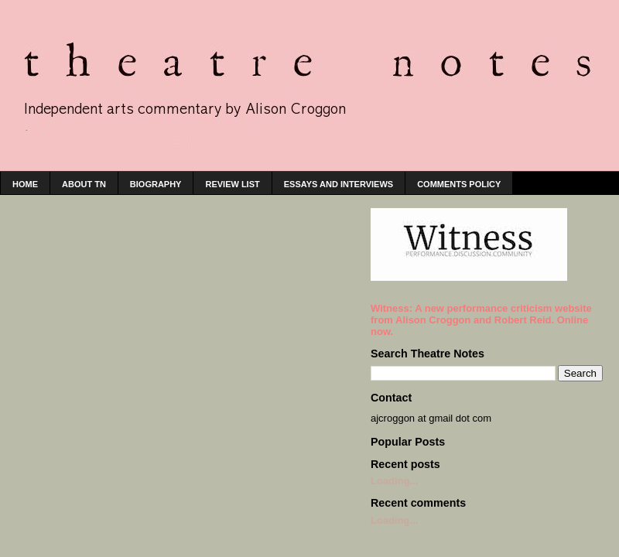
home (25, 184)
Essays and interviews (338, 184)
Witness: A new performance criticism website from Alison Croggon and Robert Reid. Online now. (481, 319)
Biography (156, 184)
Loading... (394, 481)
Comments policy (459, 184)
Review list (232, 184)
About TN (84, 184)
